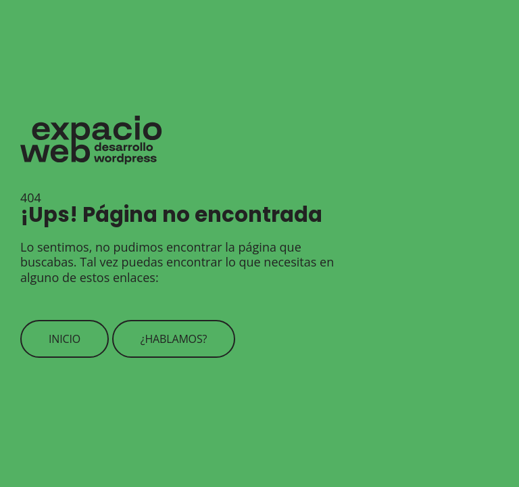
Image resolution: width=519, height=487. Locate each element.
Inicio (64, 338)
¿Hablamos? (174, 338)
